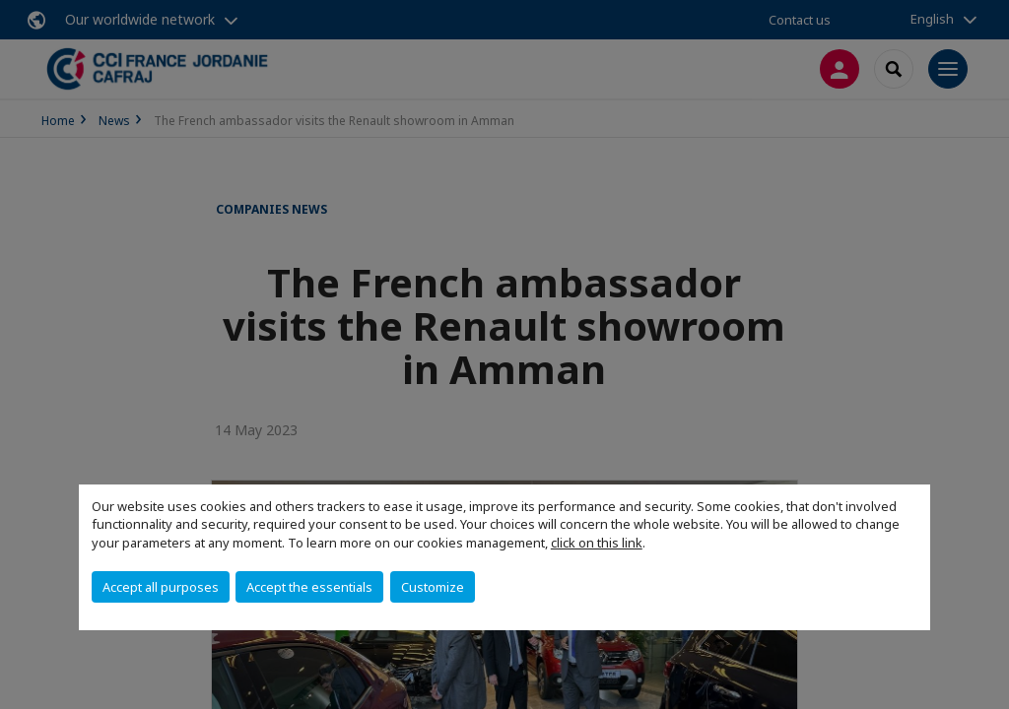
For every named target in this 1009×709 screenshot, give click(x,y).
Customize (432, 587)
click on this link (596, 542)
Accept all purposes (160, 587)
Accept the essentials (309, 587)
